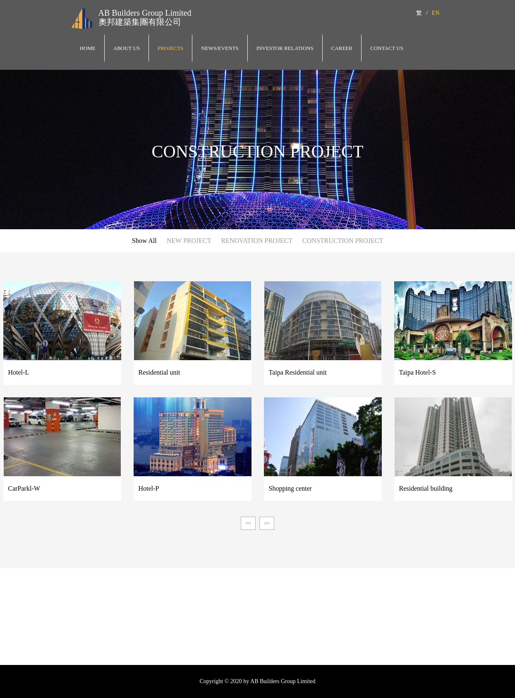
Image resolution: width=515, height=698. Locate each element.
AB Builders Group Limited (145, 12)
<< (248, 523)
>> (267, 523)
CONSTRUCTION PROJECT (342, 240)
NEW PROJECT (189, 240)
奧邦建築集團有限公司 (139, 21)
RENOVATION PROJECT (256, 240)
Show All (144, 240)
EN (436, 13)
